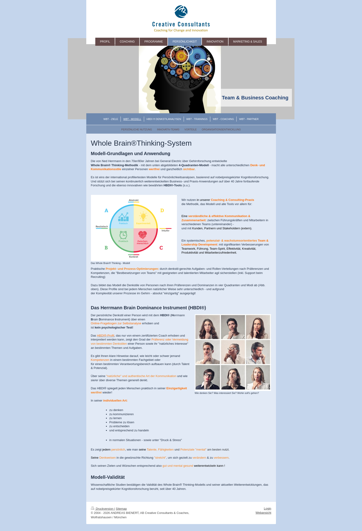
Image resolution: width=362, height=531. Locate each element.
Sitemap (121, 508)
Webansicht (263, 512)
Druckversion (102, 508)
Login (267, 508)
